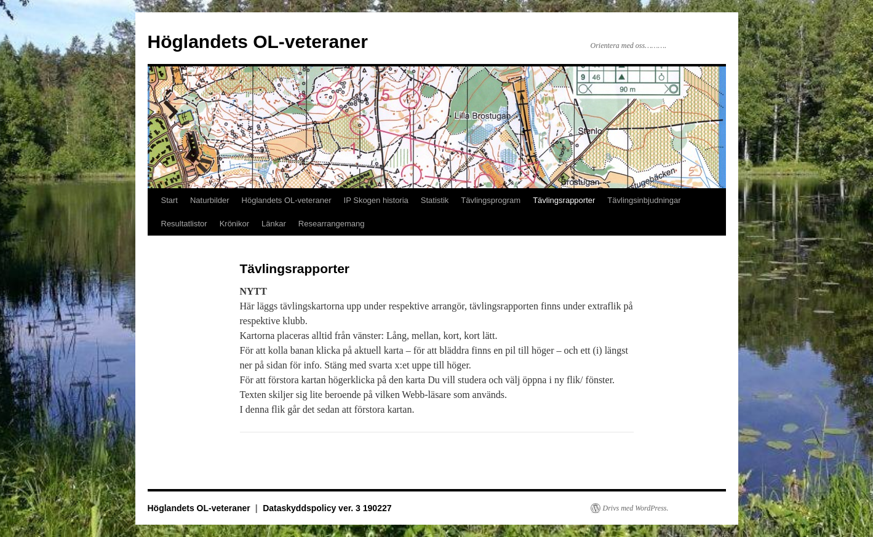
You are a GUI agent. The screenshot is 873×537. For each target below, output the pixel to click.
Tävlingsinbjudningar (643, 200)
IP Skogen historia (376, 200)
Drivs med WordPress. (636, 508)
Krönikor (234, 223)
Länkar (273, 223)
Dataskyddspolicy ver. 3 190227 (327, 508)
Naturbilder (209, 200)
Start (169, 200)
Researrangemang (331, 223)
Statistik (435, 200)
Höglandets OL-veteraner (258, 41)
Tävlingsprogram (490, 200)
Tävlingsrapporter (564, 200)
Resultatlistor (184, 223)
